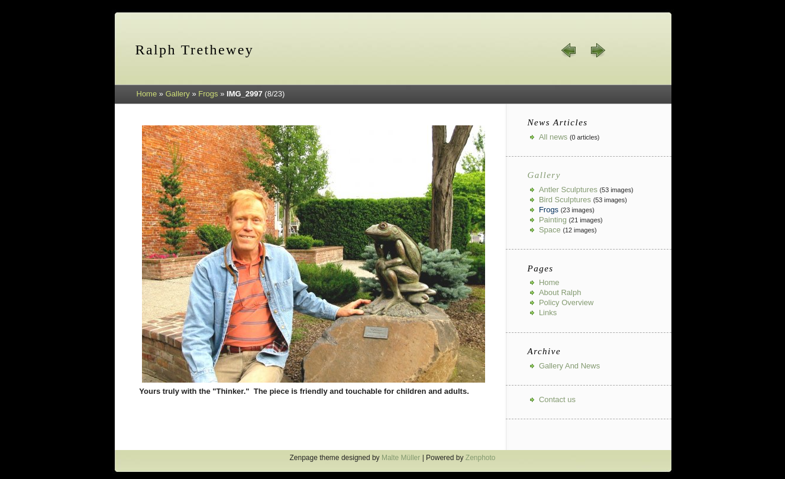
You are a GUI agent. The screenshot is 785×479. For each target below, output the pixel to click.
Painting (553, 219)
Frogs (208, 93)
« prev (569, 50)
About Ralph (560, 292)
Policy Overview (566, 302)
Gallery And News (569, 365)
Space (550, 229)
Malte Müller (401, 458)
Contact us (557, 399)
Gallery (178, 93)
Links (548, 312)
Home (147, 93)
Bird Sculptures (565, 199)
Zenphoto (481, 458)
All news (553, 136)
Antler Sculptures (568, 189)
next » (597, 50)
